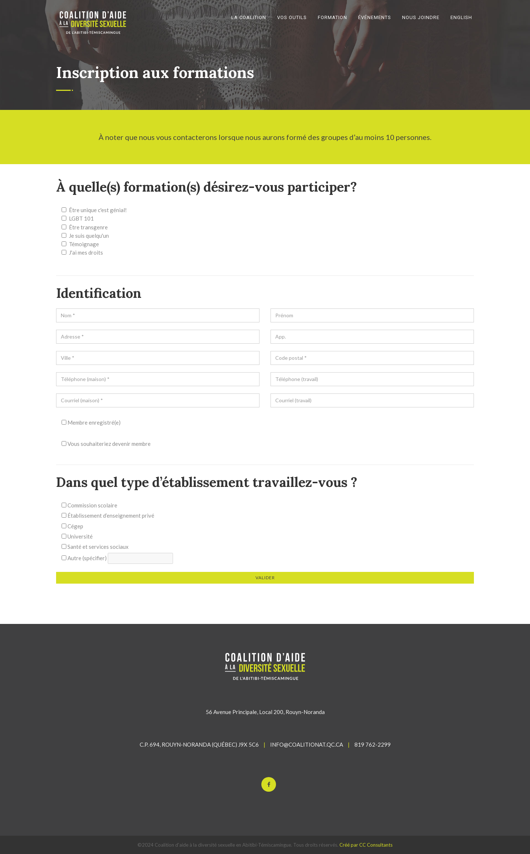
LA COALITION (248, 17)
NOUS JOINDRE (420, 17)
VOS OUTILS (292, 17)
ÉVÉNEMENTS (374, 17)
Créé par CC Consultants (366, 845)
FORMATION (332, 17)
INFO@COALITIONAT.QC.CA (306, 744)
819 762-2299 (372, 744)
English (461, 17)
